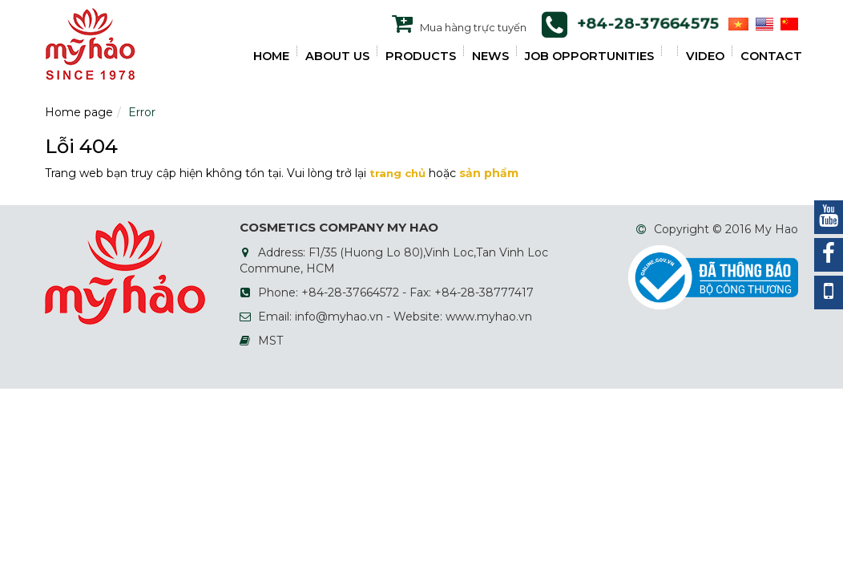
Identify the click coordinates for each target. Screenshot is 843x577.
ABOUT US (337, 56)
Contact (771, 56)
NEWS (490, 56)
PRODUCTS (420, 56)
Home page (79, 112)
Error (141, 112)
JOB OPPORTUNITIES (589, 56)
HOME (271, 56)
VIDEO (705, 56)
